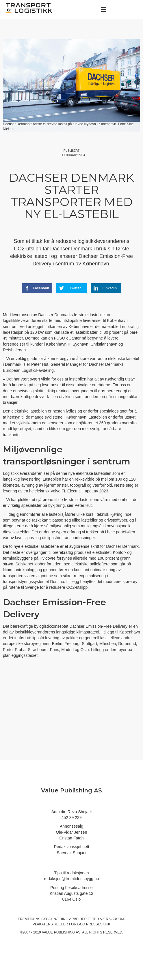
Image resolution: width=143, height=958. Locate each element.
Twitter (70, 288)
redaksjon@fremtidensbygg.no (71, 878)
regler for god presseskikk (82, 924)
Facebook (37, 288)
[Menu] (103, 9)
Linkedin (105, 288)
